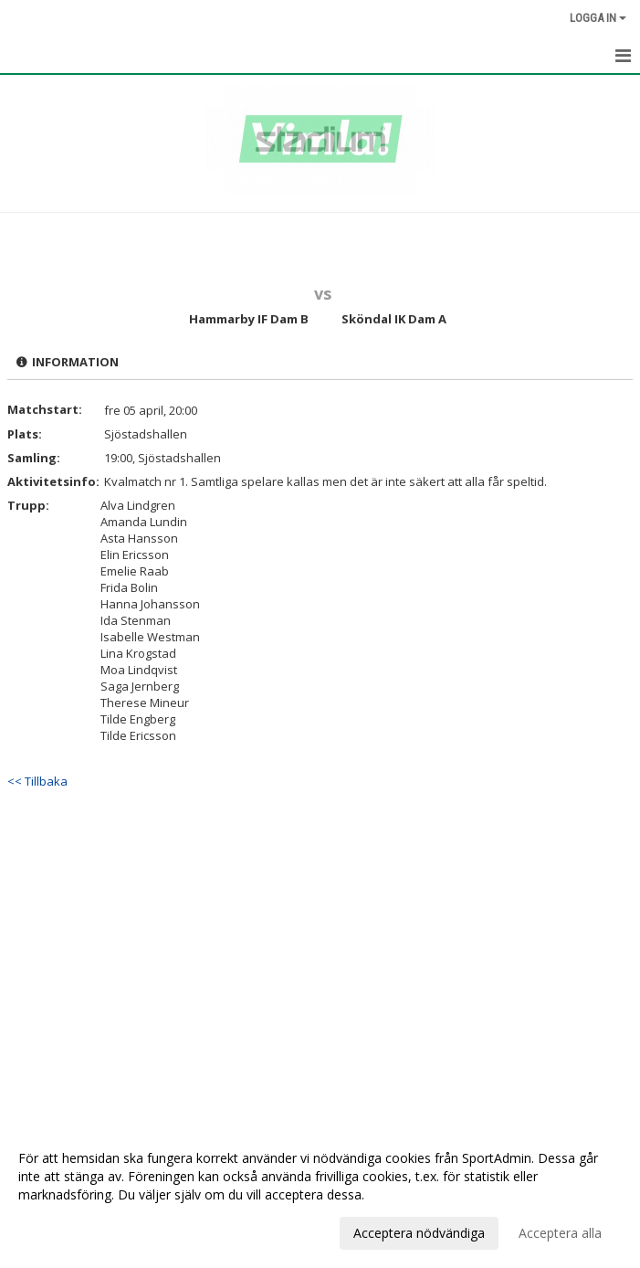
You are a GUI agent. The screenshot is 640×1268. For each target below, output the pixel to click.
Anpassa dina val (67, 1230)
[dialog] (320, 1195)
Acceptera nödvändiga (419, 1233)
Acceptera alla (560, 1233)
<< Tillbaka (37, 781)
